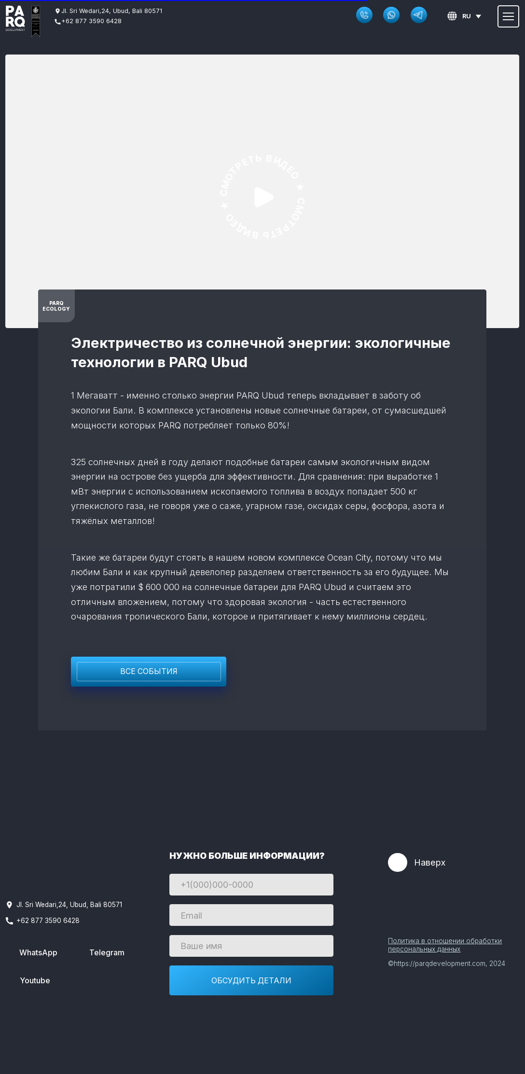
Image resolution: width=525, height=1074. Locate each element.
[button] (364, 15)
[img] (15, 18)
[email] (251, 915)
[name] (251, 946)
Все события (149, 671)
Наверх (429, 862)
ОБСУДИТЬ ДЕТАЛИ (251, 980)
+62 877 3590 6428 (91, 21)
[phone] (251, 884)
